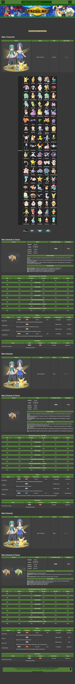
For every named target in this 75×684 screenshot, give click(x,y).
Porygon (54, 190)
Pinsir (54, 182)
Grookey (54, 215)
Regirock (47, 83)
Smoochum (54, 207)
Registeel (33, 91)
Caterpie (33, 107)
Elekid (26, 215)
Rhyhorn (40, 174)
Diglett (26, 132)
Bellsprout (54, 141)
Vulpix (26, 124)
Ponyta (40, 149)
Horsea (26, 182)
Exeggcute (47, 166)
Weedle (40, 107)
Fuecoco (47, 223)
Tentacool (26, 149)
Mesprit (26, 91)
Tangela (47, 174)
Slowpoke (47, 149)
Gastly (54, 158)
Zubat (33, 124)
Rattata (54, 107)
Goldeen (33, 182)
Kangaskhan (53, 174)
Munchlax (47, 215)
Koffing (33, 174)
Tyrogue (47, 207)
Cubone (54, 166)
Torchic (33, 83)
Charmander (33, 99)
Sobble (33, 223)
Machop (47, 141)
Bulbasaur (26, 99)
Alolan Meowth (40, 132)
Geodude (33, 149)
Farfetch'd (26, 158)
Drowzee (33, 166)
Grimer (40, 158)
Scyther (47, 182)
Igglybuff (33, 207)
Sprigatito (40, 223)
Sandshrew (40, 115)
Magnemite (54, 149)
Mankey (26, 141)
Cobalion (54, 83)
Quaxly (54, 223)
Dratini (47, 199)
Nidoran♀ (47, 115)
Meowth (33, 132)
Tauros (26, 190)
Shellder (47, 158)
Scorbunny (26, 223)
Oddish (40, 124)
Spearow (26, 115)
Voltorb (40, 166)
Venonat (54, 124)
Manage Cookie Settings (52, 667)
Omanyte (26, 199)
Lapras (40, 190)
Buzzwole (54, 91)
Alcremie (40, 91)
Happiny (40, 215)
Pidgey (47, 107)
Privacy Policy (42, 667)
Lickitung (26, 174)
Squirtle (40, 99)
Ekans (33, 115)
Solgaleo (40, 83)
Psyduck (54, 132)
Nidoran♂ (54, 115)
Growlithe (33, 141)
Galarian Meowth (47, 132)
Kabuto (33, 199)
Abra (40, 141)
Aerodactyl (40, 199)
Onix (26, 166)
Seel (33, 158)
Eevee (47, 190)
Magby (33, 215)
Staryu (40, 182)
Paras (47, 124)
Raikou (47, 91)
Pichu (54, 199)
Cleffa (26, 207)
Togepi (40, 207)
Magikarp (33, 190)
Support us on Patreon (37, 671)
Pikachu (26, 83)
